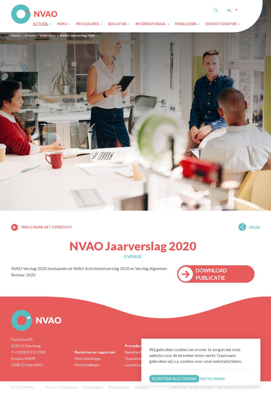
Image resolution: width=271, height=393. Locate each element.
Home (15, 35)
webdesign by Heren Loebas (192, 387)
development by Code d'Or (238, 387)
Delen (254, 227)
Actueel (30, 35)
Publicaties (48, 35)
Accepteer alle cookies (174, 379)
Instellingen (212, 379)
